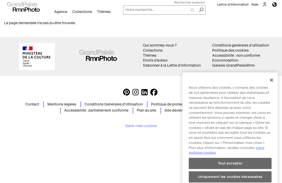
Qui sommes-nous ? (160, 45)
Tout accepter (230, 175)
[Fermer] (271, 92)
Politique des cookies (230, 50)
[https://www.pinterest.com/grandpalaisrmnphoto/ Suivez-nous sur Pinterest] (126, 94)
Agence (60, 12)
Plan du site (146, 110)
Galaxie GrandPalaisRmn (233, 65)
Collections (82, 12)
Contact (32, 104)
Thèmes (104, 12)
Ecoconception (225, 60)
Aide (254, 4)
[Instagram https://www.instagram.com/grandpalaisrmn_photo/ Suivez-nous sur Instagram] (135, 94)
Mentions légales (61, 104)
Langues (274, 4)
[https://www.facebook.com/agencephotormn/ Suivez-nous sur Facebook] (153, 94)
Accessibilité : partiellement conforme (96, 110)
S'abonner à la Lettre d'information (172, 65)
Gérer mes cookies (141, 126)
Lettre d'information (233, 4)
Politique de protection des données (181, 104)
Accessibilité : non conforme (236, 55)
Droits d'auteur (155, 60)
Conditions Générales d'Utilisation (114, 104)
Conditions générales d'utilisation (240, 45)
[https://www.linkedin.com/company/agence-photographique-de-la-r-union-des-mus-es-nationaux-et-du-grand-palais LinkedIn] (144, 94)
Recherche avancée (189, 2)
